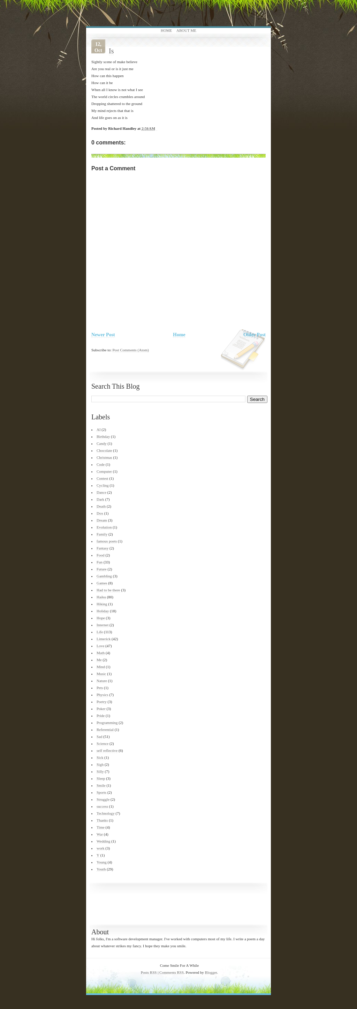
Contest (102, 478)
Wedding (103, 841)
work (101, 848)
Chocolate (104, 450)
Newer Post (103, 334)
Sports (101, 792)
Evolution (104, 527)
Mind (101, 667)
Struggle (103, 799)
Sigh (100, 764)
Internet (102, 625)
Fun (99, 562)
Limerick (104, 639)
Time (101, 827)
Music (101, 674)
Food (101, 555)
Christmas (104, 457)
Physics (102, 695)
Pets (100, 688)
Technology (106, 813)
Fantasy (102, 548)
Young (102, 862)
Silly (100, 771)
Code (101, 464)
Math (101, 653)
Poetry (102, 702)
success (102, 806)
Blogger (211, 972)
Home (166, 30)
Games (102, 583)
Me (99, 660)
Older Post (254, 334)
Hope (101, 618)
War (100, 834)
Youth (101, 869)
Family (102, 534)
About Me (186, 30)
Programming (107, 722)
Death (101, 506)
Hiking (102, 604)
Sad (99, 736)
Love (101, 646)
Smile (101, 785)
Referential (105, 729)
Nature (102, 681)
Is (111, 51)
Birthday (103, 436)
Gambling (104, 576)
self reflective (107, 750)
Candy (102, 443)
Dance (101, 492)
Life (100, 632)
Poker (101, 709)
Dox (100, 513)
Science (102, 743)
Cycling (103, 485)
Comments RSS (171, 972)
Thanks (102, 820)
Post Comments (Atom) (131, 350)
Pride (101, 715)
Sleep (101, 778)
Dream (102, 520)
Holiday (103, 611)
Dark (100, 499)
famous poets (107, 541)
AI (99, 429)
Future (102, 569)
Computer (104, 471)
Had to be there (108, 590)
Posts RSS (149, 972)
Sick (100, 757)
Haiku (101, 597)
